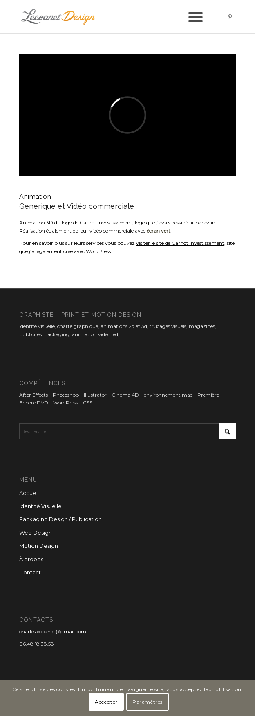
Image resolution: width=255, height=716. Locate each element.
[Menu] (191, 16)
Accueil (29, 493)
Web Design (35, 532)
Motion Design (38, 545)
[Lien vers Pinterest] (230, 17)
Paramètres (147, 702)
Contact (30, 572)
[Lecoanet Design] (105, 16)
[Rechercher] (127, 431)
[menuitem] (191, 16)
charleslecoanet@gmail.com (52, 631)
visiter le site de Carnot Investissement (180, 243)
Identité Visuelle (40, 506)
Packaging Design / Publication (60, 519)
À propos (31, 559)
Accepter (106, 702)
